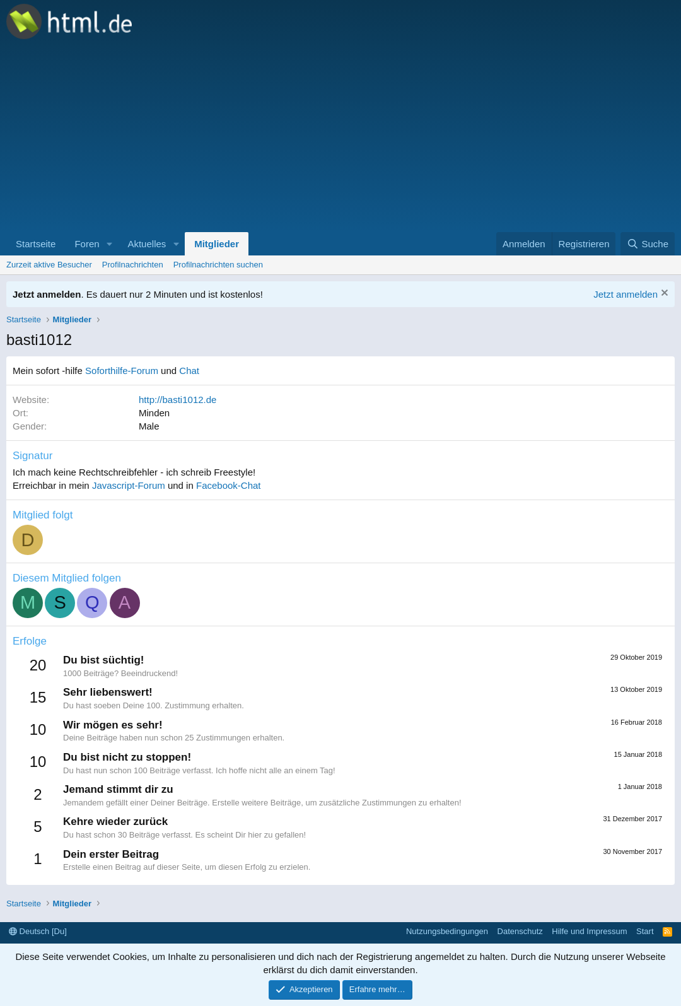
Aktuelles (146, 243)
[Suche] (647, 243)
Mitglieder (216, 243)
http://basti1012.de (177, 399)
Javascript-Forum (128, 485)
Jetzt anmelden (625, 294)
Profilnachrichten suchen (218, 264)
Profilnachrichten (132, 264)
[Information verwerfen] (663, 294)
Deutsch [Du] (38, 931)
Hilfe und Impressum (589, 931)
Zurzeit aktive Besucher (49, 264)
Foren (86, 243)
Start (644, 931)
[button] (109, 243)
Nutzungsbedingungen (447, 931)
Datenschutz (520, 931)
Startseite (35, 243)
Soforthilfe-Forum (121, 370)
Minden (154, 412)
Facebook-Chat (228, 485)
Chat (189, 370)
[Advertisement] (340, 137)
